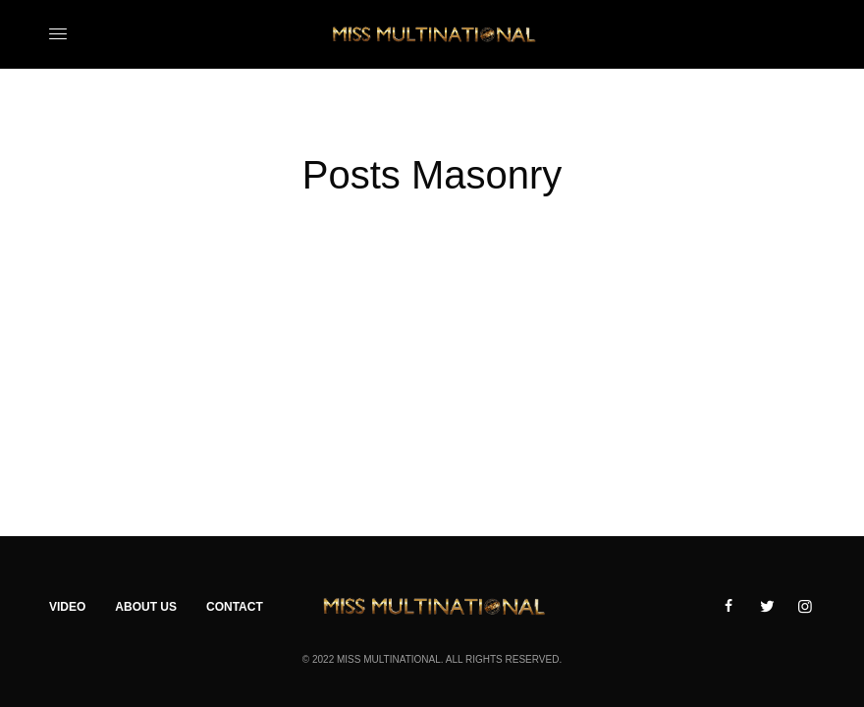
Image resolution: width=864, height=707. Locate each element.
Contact (234, 607)
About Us (146, 607)
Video (67, 607)
